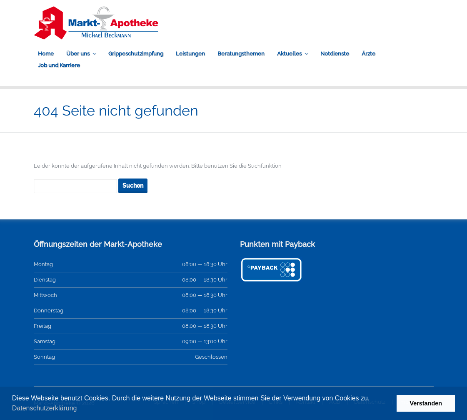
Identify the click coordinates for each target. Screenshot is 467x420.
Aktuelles (289, 53)
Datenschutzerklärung (44, 408)
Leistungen (190, 53)
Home (46, 53)
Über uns (78, 53)
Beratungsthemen (241, 53)
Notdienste (334, 53)
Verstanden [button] (426, 403)
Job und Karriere (59, 65)
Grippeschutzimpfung (135, 53)
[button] (80, 409)
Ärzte (368, 53)
